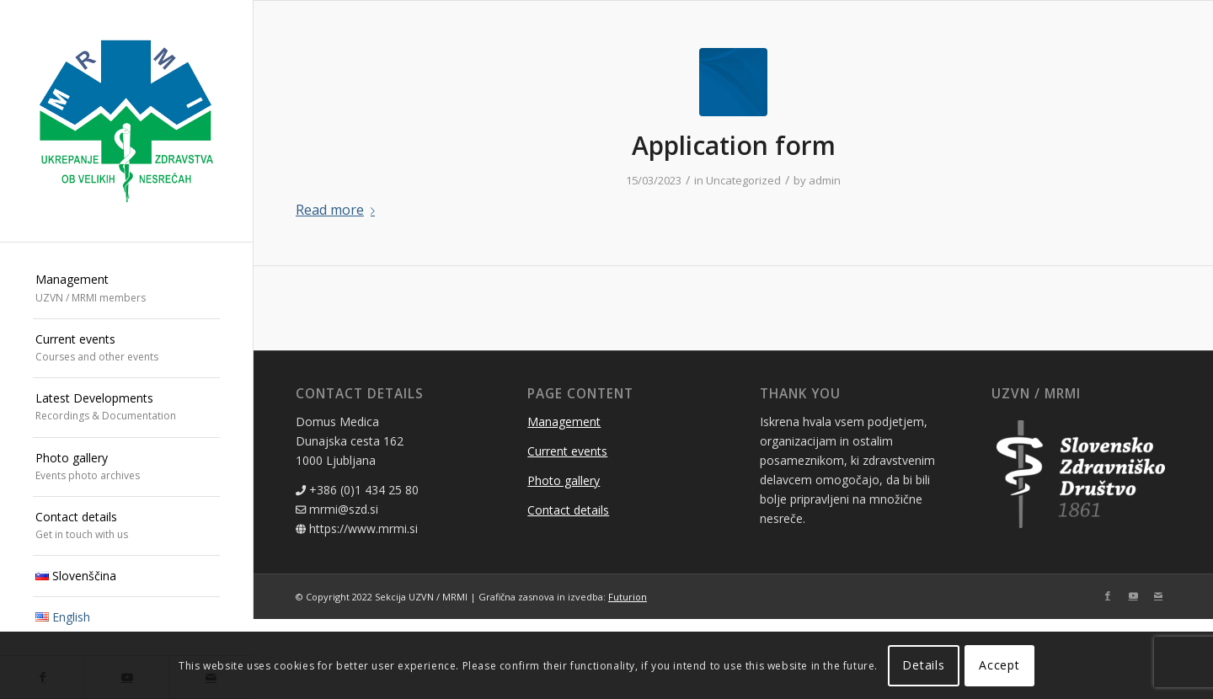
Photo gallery (563, 480)
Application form (734, 145)
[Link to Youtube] (1133, 595)
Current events (567, 451)
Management (564, 422)
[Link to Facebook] (1107, 595)
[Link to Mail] (1158, 595)
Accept (999, 665)
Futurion (627, 596)
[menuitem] (126, 288)
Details (923, 665)
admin (825, 180)
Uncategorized (743, 180)
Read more (339, 209)
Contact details (568, 510)
